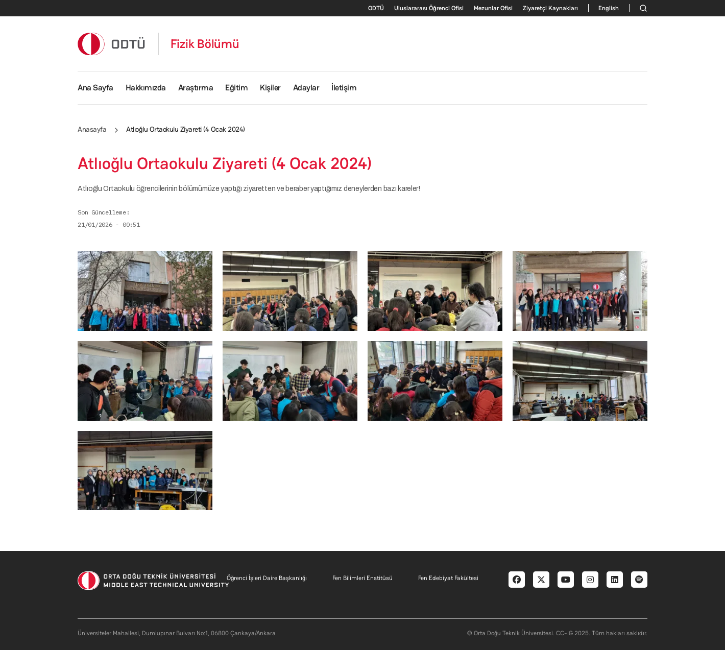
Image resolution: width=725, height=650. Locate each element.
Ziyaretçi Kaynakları (550, 8)
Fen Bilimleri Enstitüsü (362, 578)
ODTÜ (376, 8)
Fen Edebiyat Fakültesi (448, 578)
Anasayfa (92, 129)
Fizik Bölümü (205, 44)
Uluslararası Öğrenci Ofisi (429, 8)
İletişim (343, 87)
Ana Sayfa (95, 87)
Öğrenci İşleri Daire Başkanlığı (267, 578)
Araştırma (195, 87)
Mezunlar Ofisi (493, 8)
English (608, 8)
